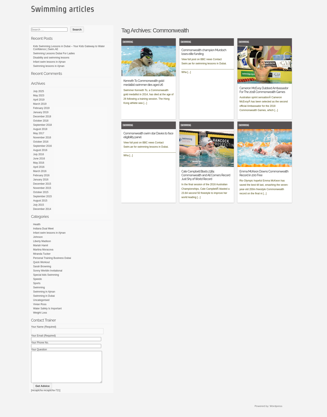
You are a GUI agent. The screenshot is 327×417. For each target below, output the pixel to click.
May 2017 (38, 133)
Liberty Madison (42, 241)
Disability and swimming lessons (51, 57)
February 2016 (41, 175)
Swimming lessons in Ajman (49, 66)
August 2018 (40, 129)
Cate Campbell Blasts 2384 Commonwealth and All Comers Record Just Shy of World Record (205, 175)
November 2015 (42, 188)
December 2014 (42, 209)
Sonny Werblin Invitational (47, 270)
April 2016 (39, 166)
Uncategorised (41, 300)
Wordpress (276, 412)
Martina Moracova (43, 249)
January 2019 (41, 112)
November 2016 (42, 137)
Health (37, 224)
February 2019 (41, 108)
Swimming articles (62, 8)
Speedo (37, 279)
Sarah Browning (42, 266)
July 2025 (38, 91)
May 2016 (38, 162)
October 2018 (41, 120)
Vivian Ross (39, 304)
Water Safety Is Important (47, 308)
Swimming (128, 42)
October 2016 (41, 141)
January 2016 (41, 179)
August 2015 (40, 200)
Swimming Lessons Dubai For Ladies (54, 53)
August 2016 (40, 150)
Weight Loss (40, 312)
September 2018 (42, 124)
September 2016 (42, 145)
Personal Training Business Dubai (52, 258)
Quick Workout (41, 262)
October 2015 (41, 192)
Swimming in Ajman (44, 291)
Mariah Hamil (40, 245)
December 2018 (42, 116)
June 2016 (39, 158)
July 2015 (38, 204)
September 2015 (42, 196)
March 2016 (39, 171)
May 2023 (38, 95)
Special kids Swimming (46, 274)
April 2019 (39, 99)
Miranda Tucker (42, 253)
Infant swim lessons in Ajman (49, 61)
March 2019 (39, 103)
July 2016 (38, 154)
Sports (37, 283)
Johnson (38, 237)
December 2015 (42, 183)
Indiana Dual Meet (43, 228)
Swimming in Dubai (44, 295)
